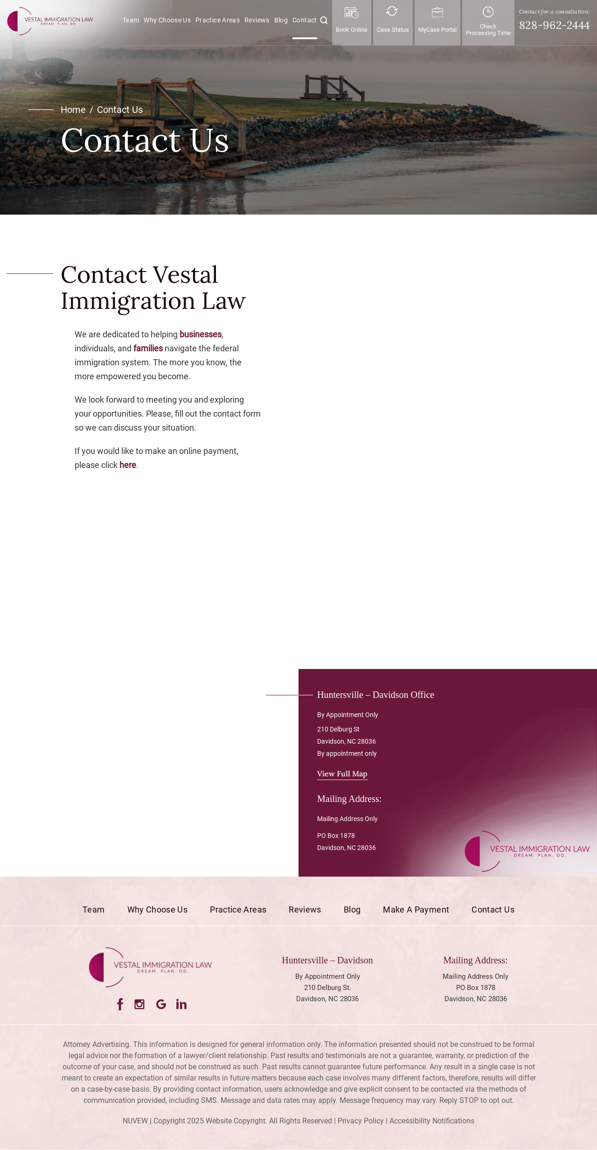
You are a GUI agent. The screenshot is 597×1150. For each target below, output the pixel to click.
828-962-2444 (554, 25)
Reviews (257, 20)
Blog (281, 20)
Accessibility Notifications (431, 1120)
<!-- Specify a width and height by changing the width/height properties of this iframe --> (405, 450)
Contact (304, 20)
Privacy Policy (361, 1120)
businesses (201, 334)
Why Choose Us (167, 20)
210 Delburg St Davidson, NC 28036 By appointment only (347, 741)
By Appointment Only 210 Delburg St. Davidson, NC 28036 (327, 987)
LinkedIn (182, 1004)
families (148, 348)
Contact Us (493, 909)
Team (131, 20)
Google (161, 1004)
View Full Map (342, 773)
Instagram (140, 1004)
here (127, 465)
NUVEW (135, 1120)
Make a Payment (416, 909)
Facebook (119, 1004)
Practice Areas (217, 20)
